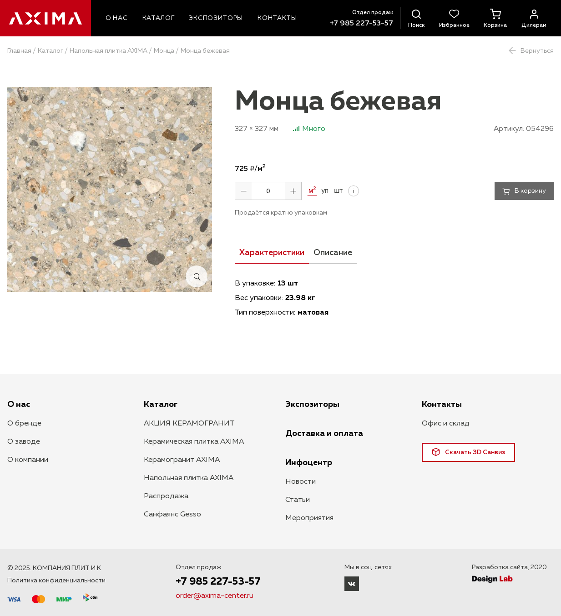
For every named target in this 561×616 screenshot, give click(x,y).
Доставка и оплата (324, 434)
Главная (19, 51)
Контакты (442, 405)
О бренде (24, 423)
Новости (300, 482)
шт (338, 190)
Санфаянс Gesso (172, 514)
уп (325, 190)
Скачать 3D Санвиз (468, 452)
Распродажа (166, 496)
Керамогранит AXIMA (182, 460)
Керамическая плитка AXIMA (194, 442)
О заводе (23, 442)
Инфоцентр (308, 463)
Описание (332, 253)
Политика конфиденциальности (56, 580)
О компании (27, 460)
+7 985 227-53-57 (361, 23)
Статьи (297, 500)
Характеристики (271, 253)
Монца (164, 51)
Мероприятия (309, 518)
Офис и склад (446, 423)
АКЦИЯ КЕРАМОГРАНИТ (189, 423)
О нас (18, 405)
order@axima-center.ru (214, 596)
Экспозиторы (312, 405)
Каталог (50, 51)
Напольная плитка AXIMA (108, 51)
